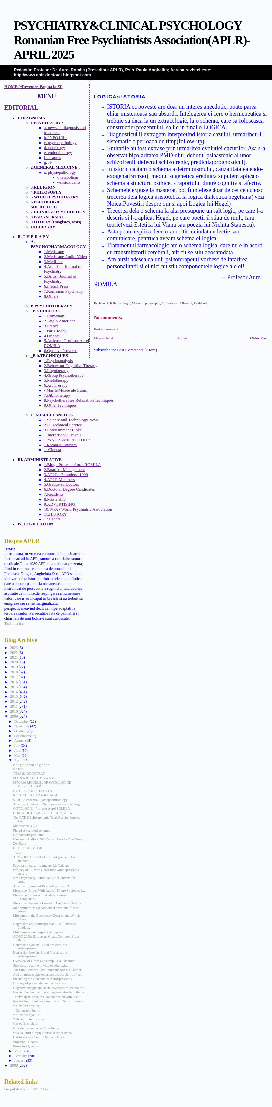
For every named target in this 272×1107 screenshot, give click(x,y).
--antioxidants (69, 182)
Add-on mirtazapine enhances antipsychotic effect (47, 974)
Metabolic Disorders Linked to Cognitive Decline (47, 903)
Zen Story (19, 843)
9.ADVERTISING (59, 504)
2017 (14, 677)
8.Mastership (55, 499)
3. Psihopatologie (118, 303)
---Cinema (52, 449)
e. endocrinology (58, 152)
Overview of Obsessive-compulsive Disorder (44, 961)
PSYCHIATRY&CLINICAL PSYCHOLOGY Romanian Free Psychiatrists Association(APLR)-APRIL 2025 (132, 39)
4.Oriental (52, 336)
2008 (14, 1065)
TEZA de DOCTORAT (29, 773)
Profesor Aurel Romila (177, 303)
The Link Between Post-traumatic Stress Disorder (47, 970)
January (20, 1060)
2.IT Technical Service (63, 425)
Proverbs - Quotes (25, 1042)
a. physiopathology (60, 172)
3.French (51, 326)
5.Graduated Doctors (61, 484)
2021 (14, 657)
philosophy (152, 303)
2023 (14, 648)
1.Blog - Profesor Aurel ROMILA (72, 464)
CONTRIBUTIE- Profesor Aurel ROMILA (42, 813)
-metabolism (67, 177)
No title (18, 769)
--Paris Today (55, 331)
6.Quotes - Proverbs (61, 350)
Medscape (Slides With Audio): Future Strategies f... (49, 890)
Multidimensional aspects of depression (40, 932)
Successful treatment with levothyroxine (40, 965)
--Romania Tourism (60, 445)
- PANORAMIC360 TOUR (67, 440)
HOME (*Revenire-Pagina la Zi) (33, 86)
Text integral (14, 623)
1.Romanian (54, 316)
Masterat (138, 303)
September (22, 736)
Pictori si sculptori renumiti (32, 830)
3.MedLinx (53, 261)
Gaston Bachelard (25, 1023)
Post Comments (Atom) (137, 350)
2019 (14, 667)
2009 (14, 716)
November (22, 726)
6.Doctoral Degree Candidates (69, 489)
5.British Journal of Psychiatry (60, 279)
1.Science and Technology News (71, 420)
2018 (14, 672)
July (17, 745)
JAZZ (17, 853)
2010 (14, 711)
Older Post (259, 338)
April (18, 760)
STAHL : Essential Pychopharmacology (40, 800)
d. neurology (54, 147)
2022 (14, 653)
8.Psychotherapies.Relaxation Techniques (79, 400)
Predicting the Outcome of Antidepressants (42, 979)
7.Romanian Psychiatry (63, 291)
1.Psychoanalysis (58, 360)
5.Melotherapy (56, 380)
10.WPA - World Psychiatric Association (78, 509)
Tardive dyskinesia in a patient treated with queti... (47, 997)
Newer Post (103, 338)
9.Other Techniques (60, 405)
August (19, 740)
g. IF (48, 162)
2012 (14, 701)
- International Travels (62, 435)
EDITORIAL (21, 107)
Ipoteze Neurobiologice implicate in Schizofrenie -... (49, 1001)
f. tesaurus (52, 157)
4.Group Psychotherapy (64, 375)
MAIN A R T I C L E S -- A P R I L (37, 778)
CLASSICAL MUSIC (28, 848)
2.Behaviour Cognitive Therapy (70, 365)
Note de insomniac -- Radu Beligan (37, 1028)
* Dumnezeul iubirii (26, 1010)
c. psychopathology (60, 142)
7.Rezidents (54, 494)
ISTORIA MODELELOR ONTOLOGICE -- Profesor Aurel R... (43, 784)
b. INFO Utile (55, 137)
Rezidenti (200, 303)
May (18, 755)
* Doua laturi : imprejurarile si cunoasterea (42, 1033)
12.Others (52, 519)
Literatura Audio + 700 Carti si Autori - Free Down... (49, 839)
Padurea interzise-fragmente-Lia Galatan (41, 865)
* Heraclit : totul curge (28, 1019)
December (22, 721)
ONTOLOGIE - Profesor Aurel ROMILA (41, 808)
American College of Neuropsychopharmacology (46, 804)
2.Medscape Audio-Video (65, 256)
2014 (14, 692)
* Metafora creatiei (26, 1006)
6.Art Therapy (56, 385)
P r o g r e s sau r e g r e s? (31, 765)
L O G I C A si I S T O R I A (119, 96)
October (20, 731)
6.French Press (56, 286)
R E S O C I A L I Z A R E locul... (36, 795)
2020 (14, 662)
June (18, 750)
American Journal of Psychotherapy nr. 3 (41, 886)
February (21, 1056)
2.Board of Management (64, 469)
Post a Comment (106, 329)
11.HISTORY (55, 514)
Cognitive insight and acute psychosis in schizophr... (49, 988)
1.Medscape (54, 251)
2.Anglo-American (60, 321)
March (19, 1051)
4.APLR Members (59, 479)
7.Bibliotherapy (57, 395)
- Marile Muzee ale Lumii (66, 390)
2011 (14, 706)
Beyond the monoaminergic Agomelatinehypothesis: (49, 992)
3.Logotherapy (56, 370)
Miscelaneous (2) (25, 826)
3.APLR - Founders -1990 (66, 474)
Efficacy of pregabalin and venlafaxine (39, 983)
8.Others (51, 296)
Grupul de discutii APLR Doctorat (30, 1089)
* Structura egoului (26, 1015)
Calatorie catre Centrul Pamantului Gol (39, 1037)
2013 (14, 696)
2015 (14, 687)
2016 (14, 682)
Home (181, 338)
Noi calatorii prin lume (28, 835)
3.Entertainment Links (63, 430)
